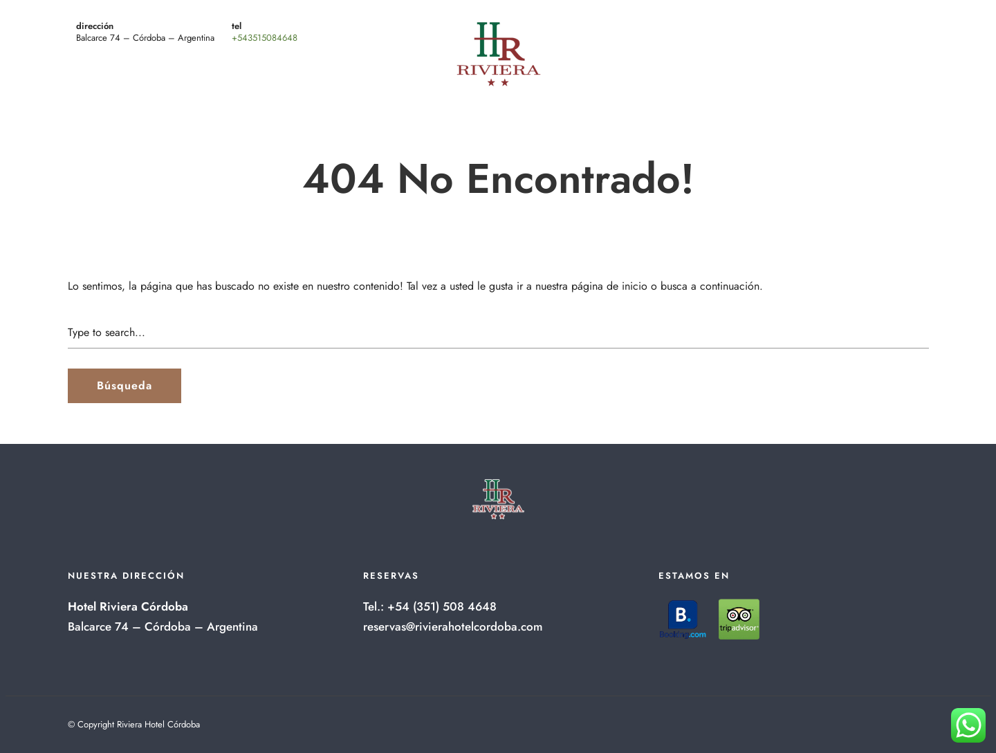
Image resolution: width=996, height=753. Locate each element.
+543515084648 (264, 37)
